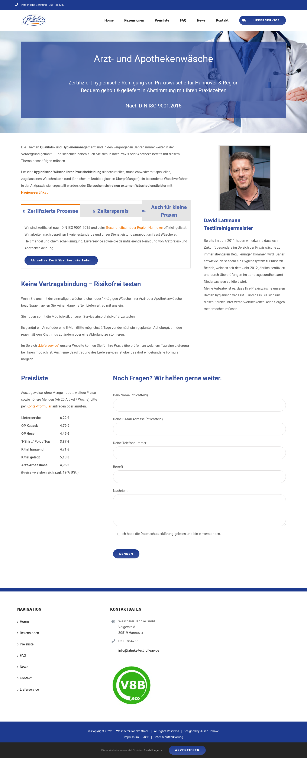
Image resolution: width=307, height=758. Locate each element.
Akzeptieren (187, 750)
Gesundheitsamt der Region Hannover (134, 228)
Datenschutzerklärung (168, 737)
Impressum (131, 737)
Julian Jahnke (209, 731)
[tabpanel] (106, 244)
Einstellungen (153, 750)
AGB (146, 737)
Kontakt (26, 678)
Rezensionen (29, 633)
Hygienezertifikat (34, 192)
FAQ (23, 656)
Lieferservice (29, 689)
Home (24, 622)
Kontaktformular (39, 406)
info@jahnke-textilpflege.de (138, 650)
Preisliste (26, 644)
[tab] (50, 210)
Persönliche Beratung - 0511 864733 (39, 4)
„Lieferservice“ (48, 345)
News (24, 667)
